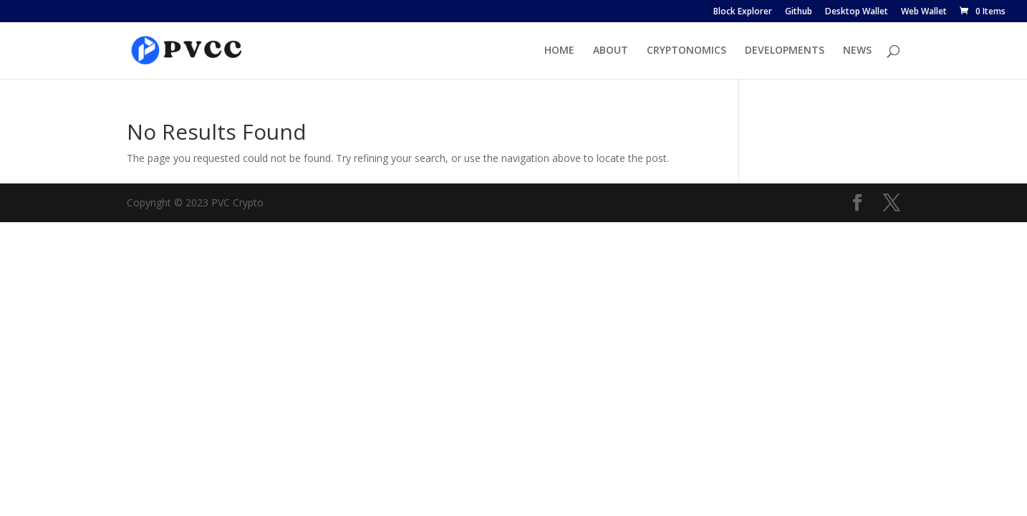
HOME (559, 51)
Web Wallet (924, 12)
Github (798, 12)
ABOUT (610, 51)
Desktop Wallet (856, 12)
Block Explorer (742, 12)
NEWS (857, 51)
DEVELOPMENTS (784, 51)
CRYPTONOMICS (686, 51)
